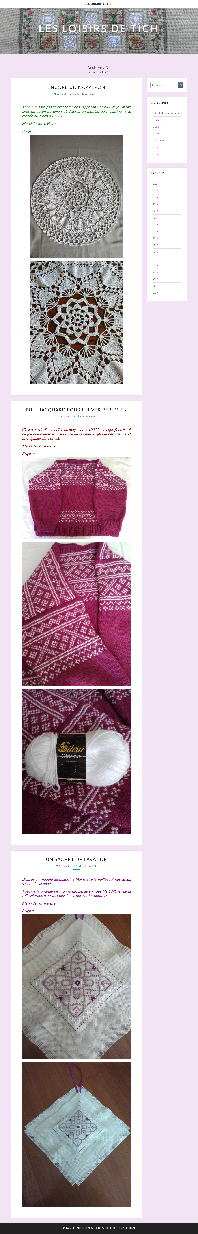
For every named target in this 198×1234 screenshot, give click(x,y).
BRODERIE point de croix (166, 112)
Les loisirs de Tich (99, 4)
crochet (157, 119)
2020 (155, 224)
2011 (155, 285)
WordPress (108, 1227)
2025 (155, 190)
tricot (156, 153)
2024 (155, 197)
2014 (155, 265)
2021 (155, 217)
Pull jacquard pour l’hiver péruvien (76, 409)
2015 (155, 258)
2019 (155, 231)
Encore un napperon (76, 87)
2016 (155, 251)
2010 (155, 292)
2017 (155, 245)
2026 (155, 183)
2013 (155, 272)
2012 (155, 279)
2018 (155, 238)
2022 (155, 210)
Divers (156, 126)
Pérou (156, 147)
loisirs (156, 133)
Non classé (158, 140)
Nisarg (131, 1227)
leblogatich (92, 93)
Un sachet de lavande (76, 859)
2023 (155, 204)
